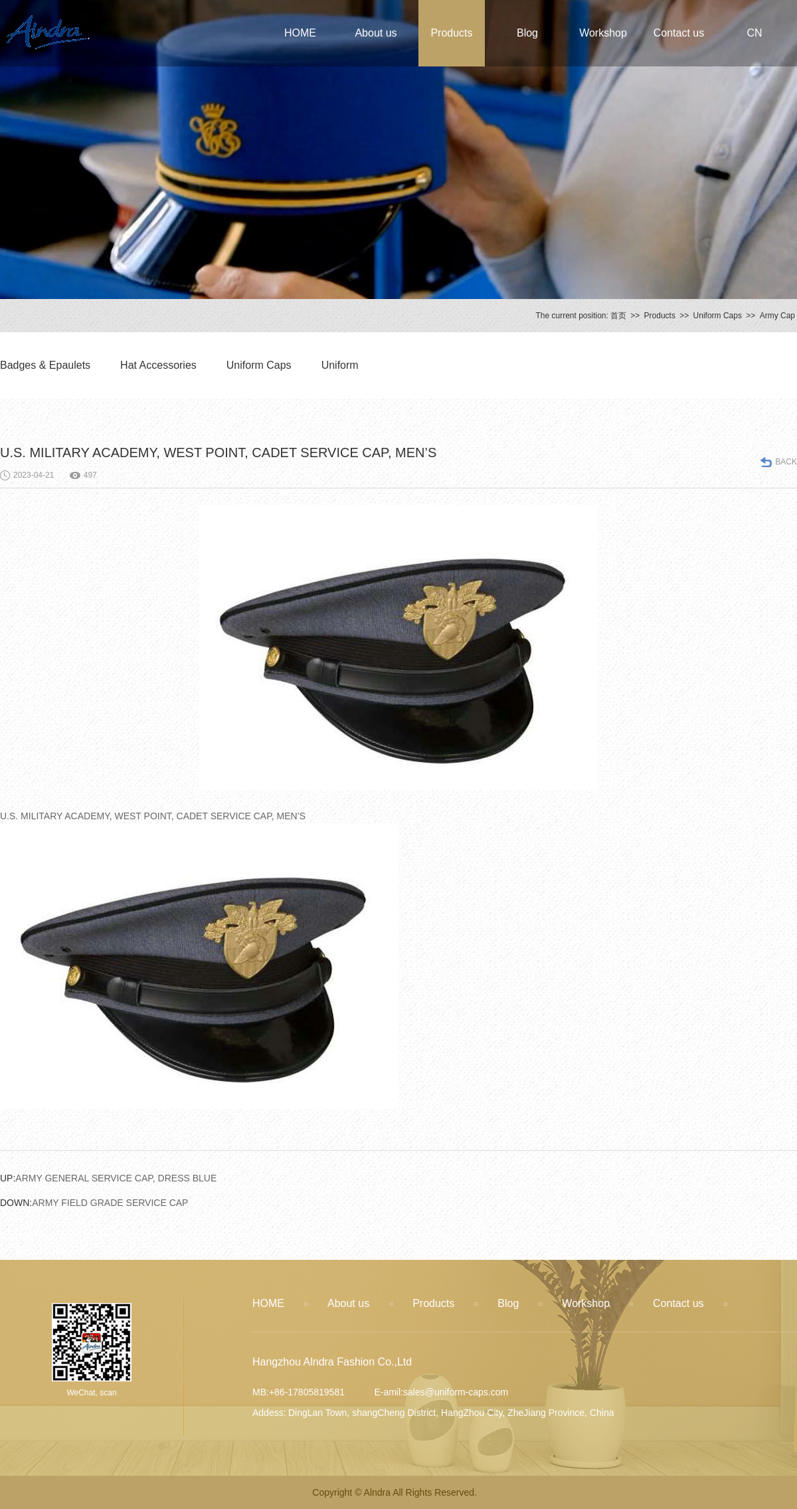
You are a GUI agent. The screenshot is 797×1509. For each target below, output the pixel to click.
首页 (618, 315)
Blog (527, 33)
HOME (300, 33)
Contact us (679, 33)
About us (376, 33)
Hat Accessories (158, 365)
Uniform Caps (717, 315)
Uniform (340, 365)
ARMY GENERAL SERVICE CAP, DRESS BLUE (108, 1178)
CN (754, 33)
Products (451, 33)
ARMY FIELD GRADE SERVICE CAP (94, 1202)
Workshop (603, 33)
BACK (786, 461)
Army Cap (777, 315)
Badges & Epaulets (45, 365)
